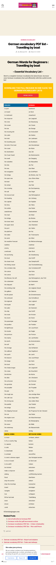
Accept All (33, 558)
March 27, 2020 (35, 52)
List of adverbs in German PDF (19, 519)
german (8, 531)
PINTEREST (46, 554)
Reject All (22, 558)
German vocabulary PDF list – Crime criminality (26, 524)
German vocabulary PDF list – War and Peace (25, 527)
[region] (21, 553)
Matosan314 (23, 52)
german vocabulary (28, 39)
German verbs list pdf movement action (23, 521)
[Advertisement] (28, 23)
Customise (11, 558)
